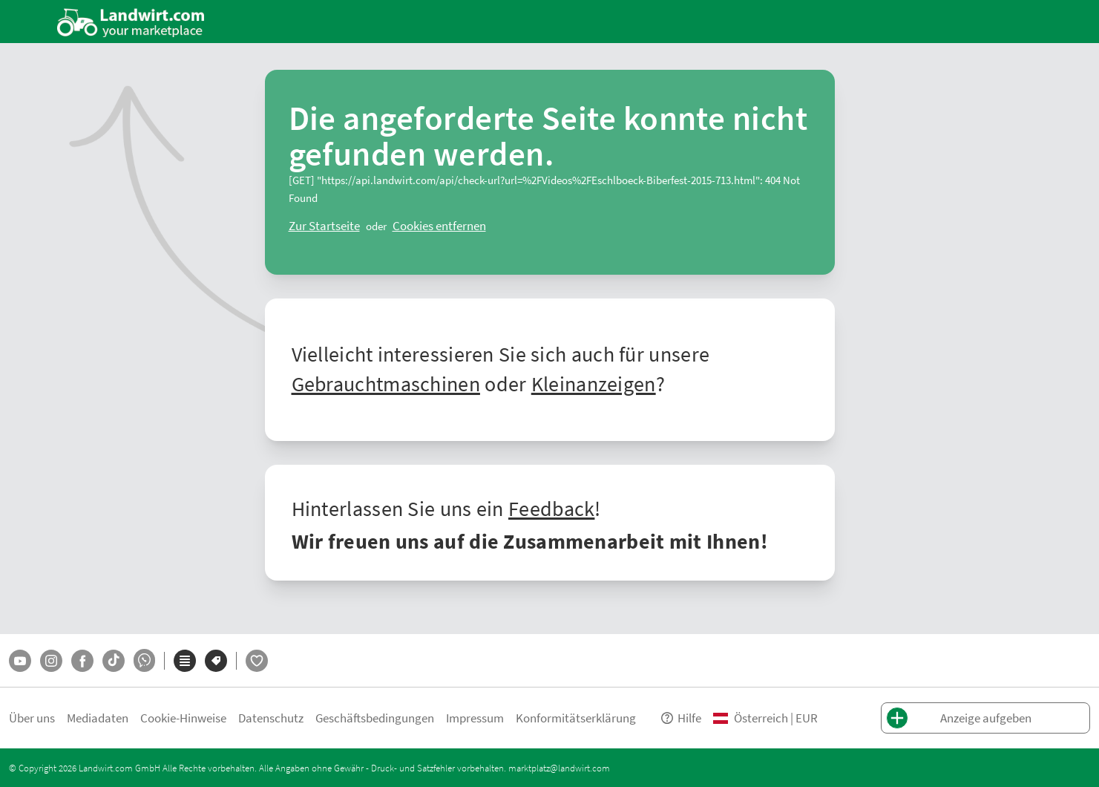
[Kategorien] (185, 661)
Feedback (551, 508)
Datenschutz (271, 717)
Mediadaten (97, 717)
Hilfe (680, 717)
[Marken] (216, 661)
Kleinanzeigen (593, 383)
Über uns (32, 717)
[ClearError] (324, 225)
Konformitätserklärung (576, 717)
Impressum (475, 717)
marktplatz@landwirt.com (559, 767)
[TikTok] (113, 661)
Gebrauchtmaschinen (386, 383)
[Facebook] (82, 661)
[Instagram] (51, 661)
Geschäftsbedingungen (374, 717)
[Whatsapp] (144, 660)
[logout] (439, 225)
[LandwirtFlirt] (257, 661)
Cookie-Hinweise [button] (183, 717)
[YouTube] (20, 661)
